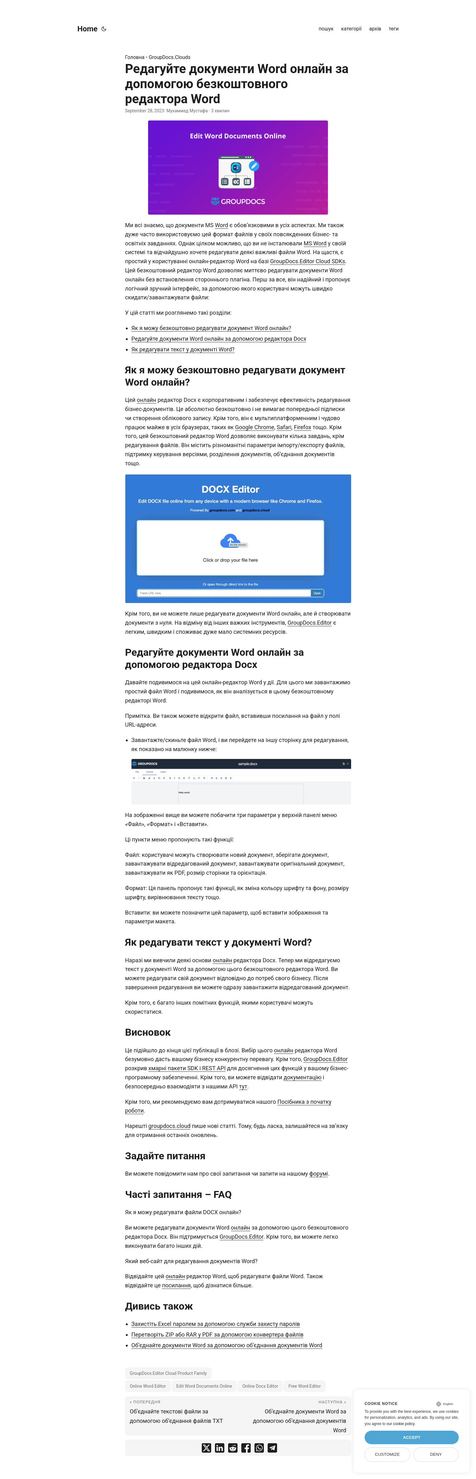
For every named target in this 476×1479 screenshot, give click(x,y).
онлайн (146, 400)
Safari (284, 427)
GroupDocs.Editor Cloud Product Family (168, 1373)
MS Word (315, 243)
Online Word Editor (148, 1386)
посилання (176, 1285)
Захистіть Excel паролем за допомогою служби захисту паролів (215, 1324)
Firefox (302, 427)
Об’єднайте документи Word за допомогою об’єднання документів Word (226, 1345)
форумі (318, 1173)
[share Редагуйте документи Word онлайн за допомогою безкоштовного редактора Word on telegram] (272, 1449)
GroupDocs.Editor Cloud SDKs (307, 261)
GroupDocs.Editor (309, 622)
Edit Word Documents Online (204, 1386)
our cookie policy (400, 1424)
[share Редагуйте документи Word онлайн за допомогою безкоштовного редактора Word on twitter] (206, 1449)
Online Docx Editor (260, 1386)
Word (221, 225)
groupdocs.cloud (169, 1126)
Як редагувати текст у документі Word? (183, 349)
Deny (436, 1454)
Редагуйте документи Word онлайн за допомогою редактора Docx (219, 338)
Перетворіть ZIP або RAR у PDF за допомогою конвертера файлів (217, 1334)
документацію (303, 1077)
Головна (135, 57)
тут (243, 1086)
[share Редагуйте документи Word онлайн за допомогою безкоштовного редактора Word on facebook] (246, 1449)
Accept (411, 1437)
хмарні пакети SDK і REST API (187, 1068)
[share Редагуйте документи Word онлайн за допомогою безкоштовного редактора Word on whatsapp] (259, 1449)
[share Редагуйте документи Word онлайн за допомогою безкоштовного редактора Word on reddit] (233, 1449)
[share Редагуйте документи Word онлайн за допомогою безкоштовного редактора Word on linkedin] (219, 1449)
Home (88, 28)
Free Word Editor (304, 1386)
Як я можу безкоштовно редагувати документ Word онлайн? (211, 328)
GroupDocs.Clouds (169, 57)
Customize (387, 1454)
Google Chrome (254, 427)
